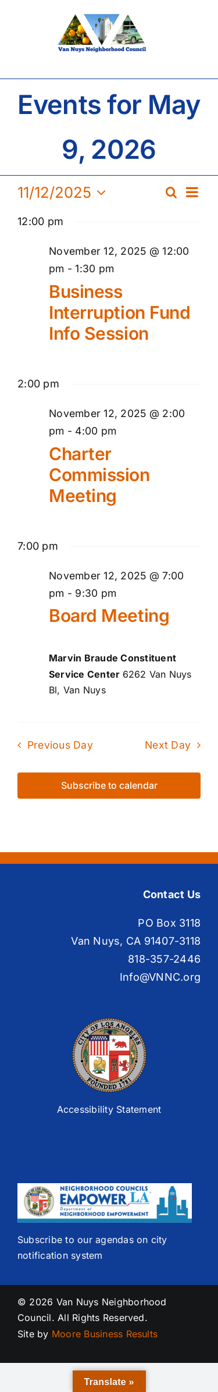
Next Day (168, 745)
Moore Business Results (105, 1334)
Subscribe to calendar (109, 785)
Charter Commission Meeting (99, 474)
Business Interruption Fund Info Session (119, 312)
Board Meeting (109, 615)
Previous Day (60, 745)
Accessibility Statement (109, 1109)
